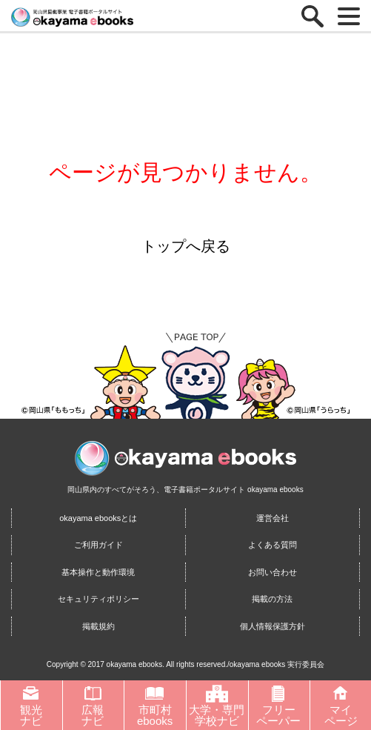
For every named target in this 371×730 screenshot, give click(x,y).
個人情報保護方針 (272, 626)
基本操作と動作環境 (98, 572)
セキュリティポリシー (98, 598)
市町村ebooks (155, 705)
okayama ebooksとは (98, 518)
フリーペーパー (278, 705)
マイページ (341, 705)
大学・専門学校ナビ (216, 705)
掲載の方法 (272, 598)
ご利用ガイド (98, 544)
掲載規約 (98, 626)
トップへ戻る (185, 246)
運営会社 (272, 518)
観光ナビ (31, 705)
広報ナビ (92, 705)
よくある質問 (272, 544)
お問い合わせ (272, 572)
